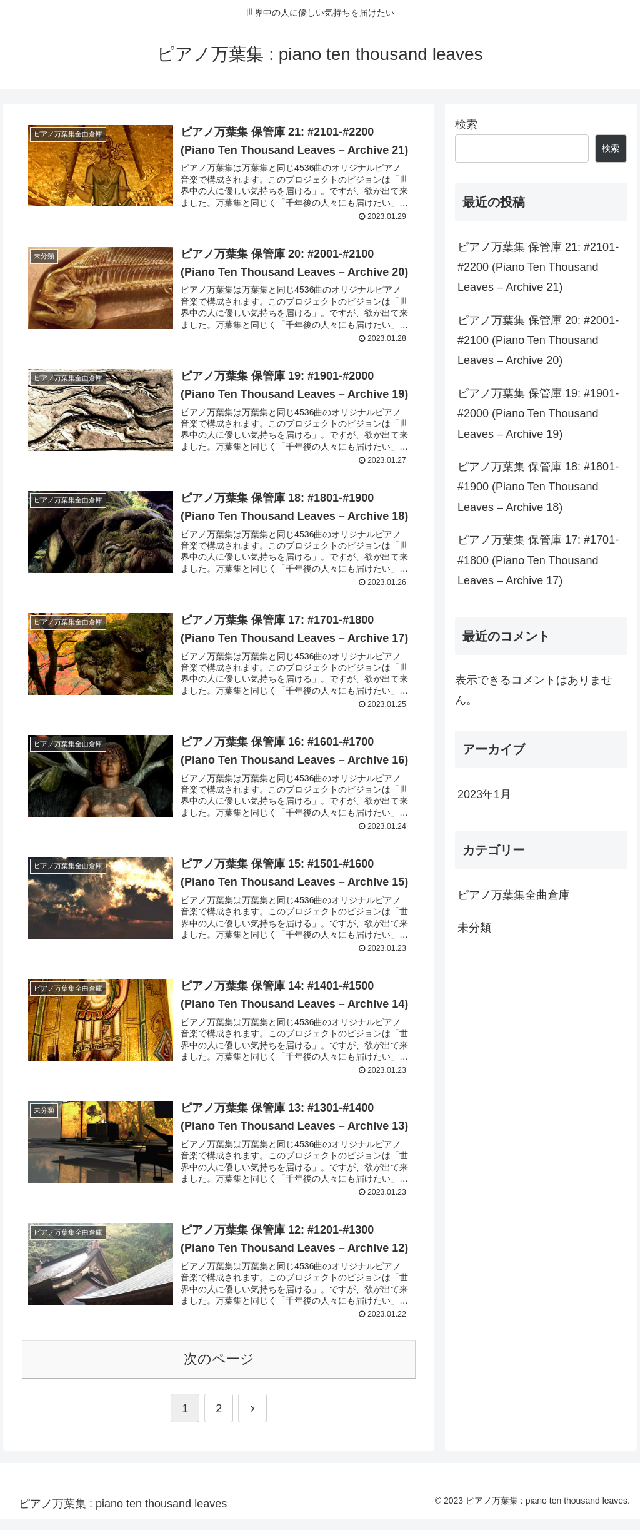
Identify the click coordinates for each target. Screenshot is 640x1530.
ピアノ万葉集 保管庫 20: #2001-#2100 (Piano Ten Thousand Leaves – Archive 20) (538, 340)
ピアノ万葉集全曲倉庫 (514, 895)
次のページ (219, 1370)
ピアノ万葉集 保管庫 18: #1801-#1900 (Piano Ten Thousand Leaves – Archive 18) (538, 487)
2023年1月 (484, 794)
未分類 (474, 927)
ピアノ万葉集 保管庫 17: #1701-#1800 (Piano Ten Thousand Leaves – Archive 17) (538, 560)
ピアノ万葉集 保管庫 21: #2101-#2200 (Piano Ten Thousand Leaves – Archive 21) (538, 267)
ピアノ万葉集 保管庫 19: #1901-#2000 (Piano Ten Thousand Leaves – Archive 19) (538, 413)
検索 (466, 124)
